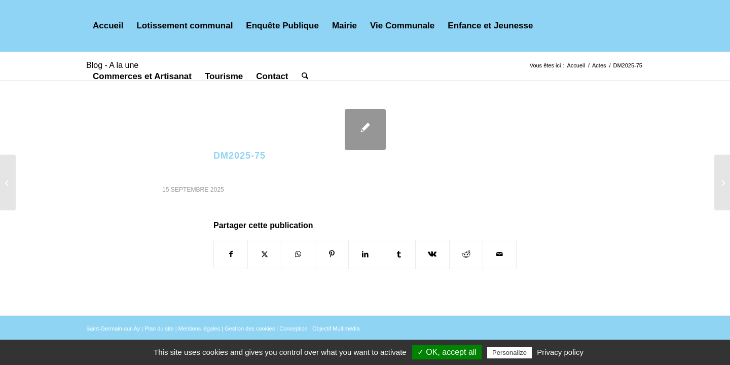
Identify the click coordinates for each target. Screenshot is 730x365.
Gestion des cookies (250, 328)
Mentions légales (199, 328)
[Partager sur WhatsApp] (297, 254)
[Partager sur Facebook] (230, 254)
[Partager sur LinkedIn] (365, 254)
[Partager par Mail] (499, 254)
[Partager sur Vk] (432, 254)
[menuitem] (108, 26)
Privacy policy (560, 352)
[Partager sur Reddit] (466, 254)
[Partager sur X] (264, 254)
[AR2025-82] (8, 182)
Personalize (509, 352)
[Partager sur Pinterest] (331, 254)
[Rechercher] (305, 76)
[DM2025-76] (722, 182)
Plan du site (158, 328)
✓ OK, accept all (447, 352)
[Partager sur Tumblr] (398, 254)
